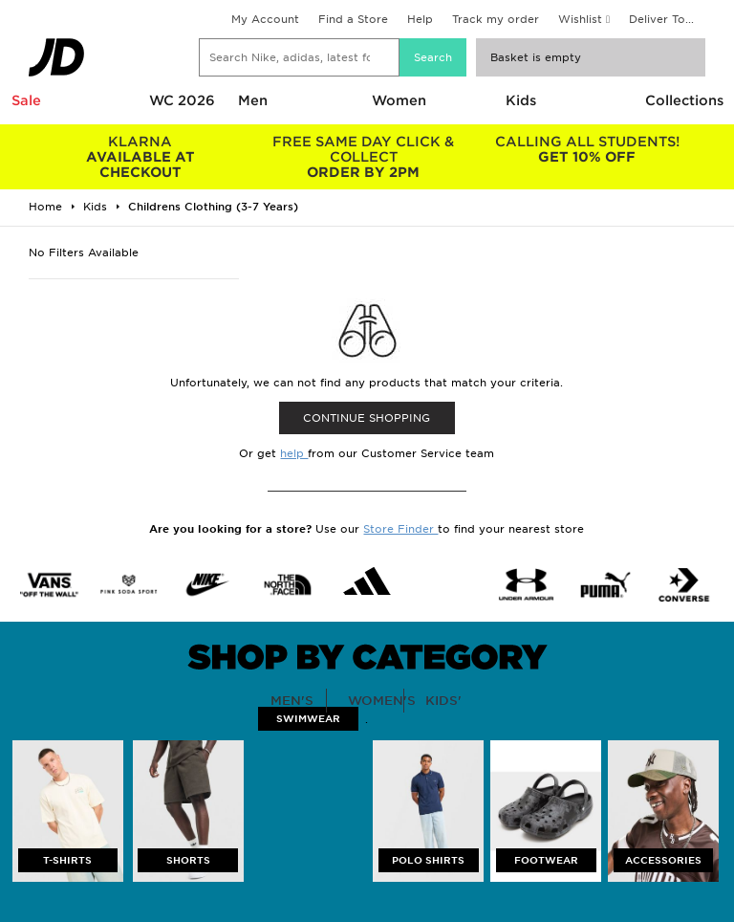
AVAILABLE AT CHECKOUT (140, 157)
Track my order (495, 19)
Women (399, 100)
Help (420, 19)
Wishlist (580, 19)
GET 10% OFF (587, 149)
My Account (265, 19)
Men (253, 100)
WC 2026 (182, 100)
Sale (26, 100)
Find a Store (353, 19)
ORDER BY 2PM (364, 157)
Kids (521, 100)
